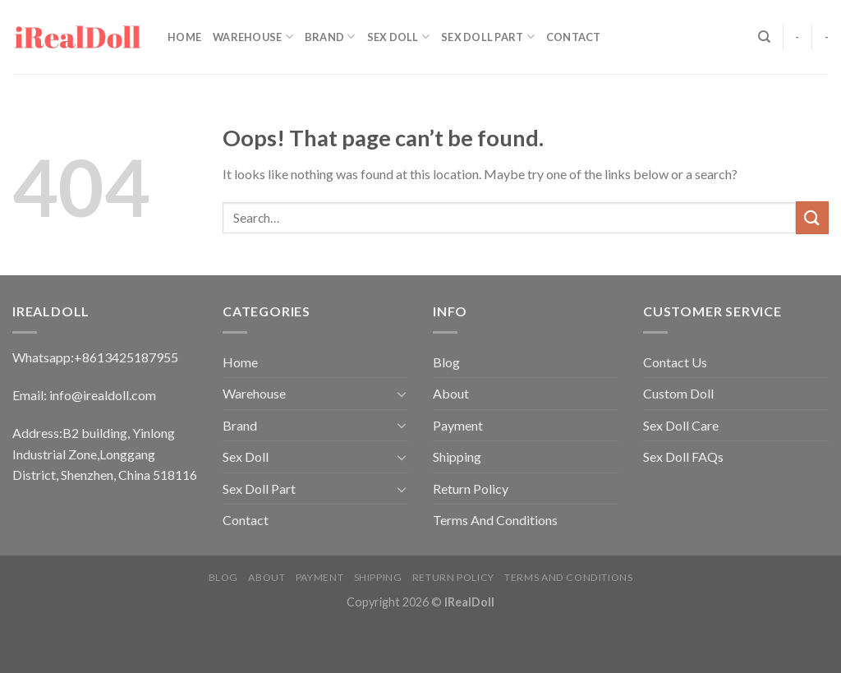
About (451, 393)
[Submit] (812, 217)
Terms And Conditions (495, 520)
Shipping (457, 456)
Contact (573, 37)
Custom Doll (678, 393)
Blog (446, 362)
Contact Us (675, 362)
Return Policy (470, 488)
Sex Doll (398, 36)
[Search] (764, 37)
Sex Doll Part (488, 36)
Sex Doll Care (681, 425)
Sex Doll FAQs (683, 456)
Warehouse (253, 36)
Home (184, 37)
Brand (330, 36)
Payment (458, 425)
